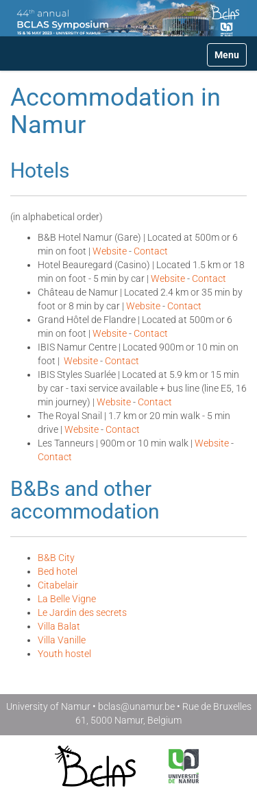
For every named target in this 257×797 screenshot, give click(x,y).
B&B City (56, 557)
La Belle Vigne (67, 598)
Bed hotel (57, 571)
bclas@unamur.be (136, 706)
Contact (151, 251)
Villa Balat (59, 626)
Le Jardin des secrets (82, 612)
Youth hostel (64, 653)
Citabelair (58, 585)
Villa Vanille (62, 639)
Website (110, 251)
